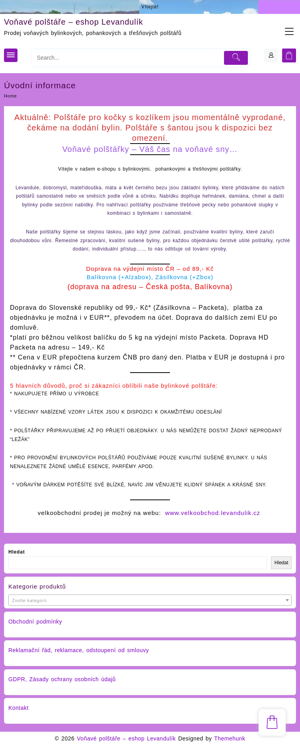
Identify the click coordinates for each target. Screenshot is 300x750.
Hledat (16, 552)
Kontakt (18, 708)
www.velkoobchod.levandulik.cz (212, 512)
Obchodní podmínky (35, 621)
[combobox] (150, 600)
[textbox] (150, 601)
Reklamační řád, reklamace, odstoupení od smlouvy (78, 650)
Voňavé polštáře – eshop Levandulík (73, 21)
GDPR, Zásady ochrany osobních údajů (62, 679)
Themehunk (229, 738)
